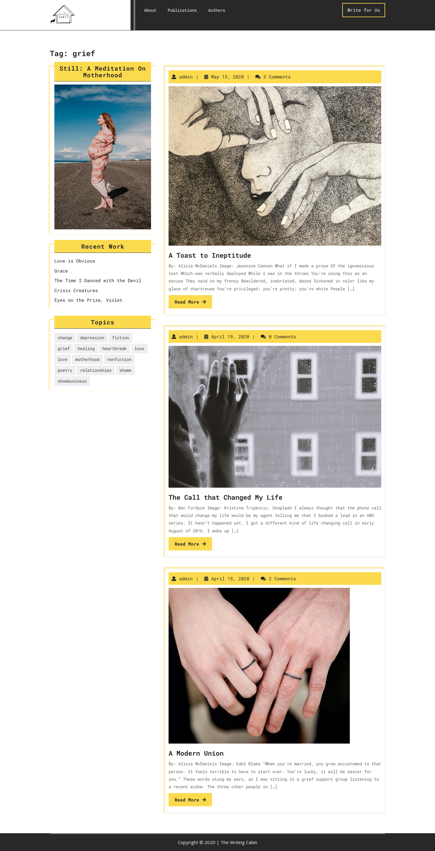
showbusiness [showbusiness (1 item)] (72, 381)
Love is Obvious (74, 261)
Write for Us (363, 10)
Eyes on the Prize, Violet (88, 300)
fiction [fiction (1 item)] (120, 337)
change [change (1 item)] (65, 337)
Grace (61, 271)
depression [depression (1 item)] (92, 337)
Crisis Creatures (76, 290)
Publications (182, 10)
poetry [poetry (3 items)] (65, 370)
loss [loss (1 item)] (139, 348)
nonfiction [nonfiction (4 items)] (119, 359)
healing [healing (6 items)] (86, 348)
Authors (216, 10)
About (150, 10)
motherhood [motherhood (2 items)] (87, 359)
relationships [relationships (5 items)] (95, 370)
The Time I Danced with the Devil (97, 280)
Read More (190, 302)
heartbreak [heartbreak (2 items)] (114, 348)
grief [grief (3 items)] (64, 348)
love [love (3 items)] (62, 359)
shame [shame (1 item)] (125, 370)
